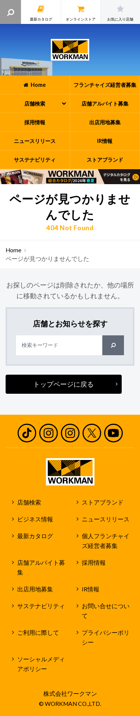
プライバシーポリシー (106, 637)
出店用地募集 (35, 589)
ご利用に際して (38, 632)
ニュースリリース (106, 519)
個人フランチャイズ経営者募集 (106, 541)
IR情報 (90, 589)
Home (13, 250)
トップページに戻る (63, 384)
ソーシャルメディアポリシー (41, 664)
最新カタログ (35, 536)
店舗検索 (29, 502)
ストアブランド (103, 502)
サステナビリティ (41, 606)
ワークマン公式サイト (70, 50)
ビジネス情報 (35, 519)
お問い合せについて (106, 611)
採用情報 (94, 562)
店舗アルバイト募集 (41, 567)
